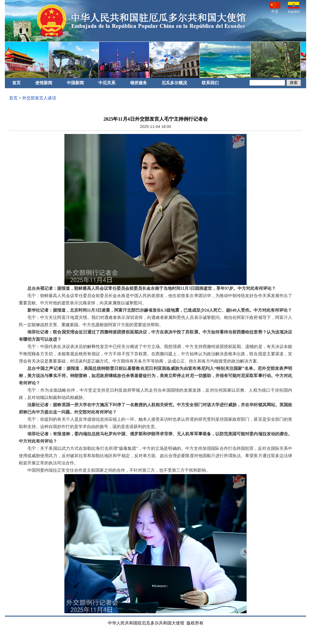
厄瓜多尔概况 (174, 83)
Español (294, 8)
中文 (274, 8)
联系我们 (210, 83)
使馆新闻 (43, 83)
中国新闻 (75, 83)
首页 (16, 83)
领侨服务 (138, 83)
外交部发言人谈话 (39, 98)
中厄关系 (106, 83)
